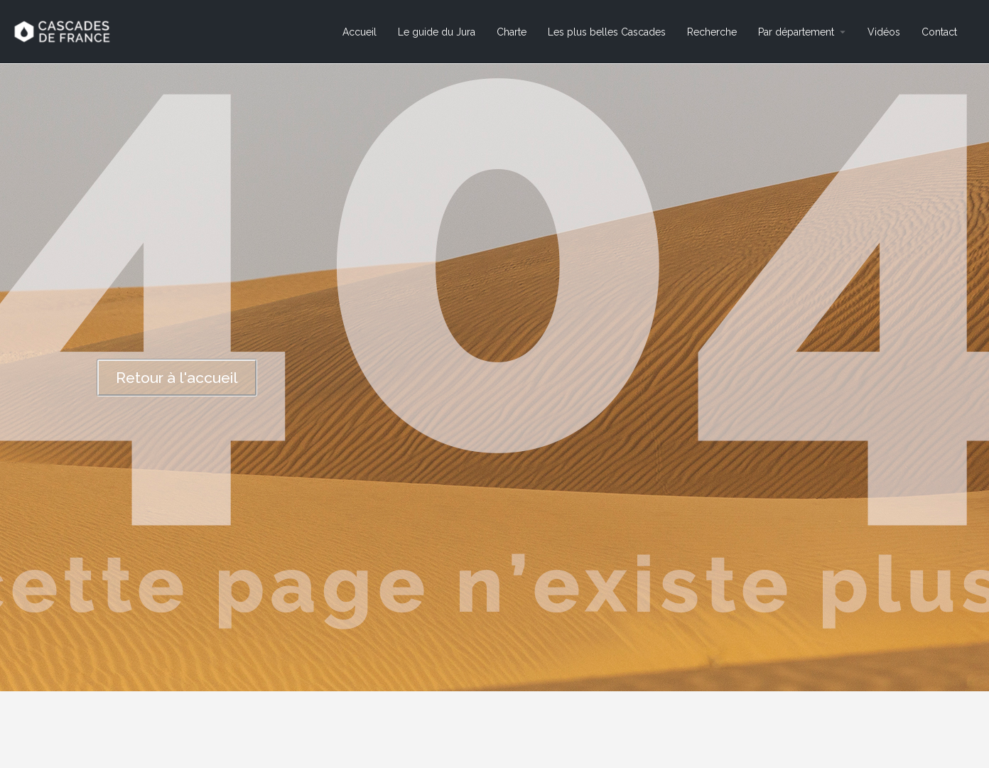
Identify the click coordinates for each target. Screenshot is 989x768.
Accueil (359, 32)
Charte (511, 32)
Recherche (712, 32)
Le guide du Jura (436, 32)
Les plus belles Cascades (607, 32)
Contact (939, 32)
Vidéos (884, 32)
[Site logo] (64, 30)
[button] (177, 377)
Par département (796, 32)
